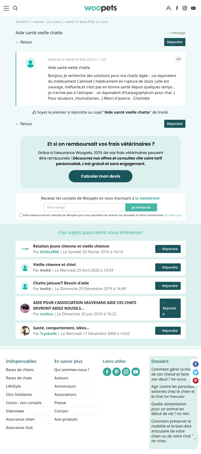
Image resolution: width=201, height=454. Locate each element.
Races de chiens (20, 369)
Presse (60, 402)
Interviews (15, 411)
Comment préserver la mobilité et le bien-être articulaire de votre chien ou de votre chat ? (172, 431)
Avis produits (65, 419)
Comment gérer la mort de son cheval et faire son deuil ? (172, 374)
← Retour (24, 42)
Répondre (175, 42)
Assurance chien (20, 419)
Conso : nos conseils (24, 402)
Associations (65, 394)
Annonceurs (65, 386)
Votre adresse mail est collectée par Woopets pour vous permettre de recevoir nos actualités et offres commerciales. (100, 215)
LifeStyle (13, 386)
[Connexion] (168, 8)
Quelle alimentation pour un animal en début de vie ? (170, 408)
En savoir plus (173, 215)
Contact (61, 411)
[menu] (7, 8)
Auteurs (61, 378)
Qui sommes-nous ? (71, 369)
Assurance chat (19, 427)
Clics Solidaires (19, 394)
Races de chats (19, 378)
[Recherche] (15, 8)
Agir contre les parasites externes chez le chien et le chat (173, 391)
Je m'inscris (141, 207)
